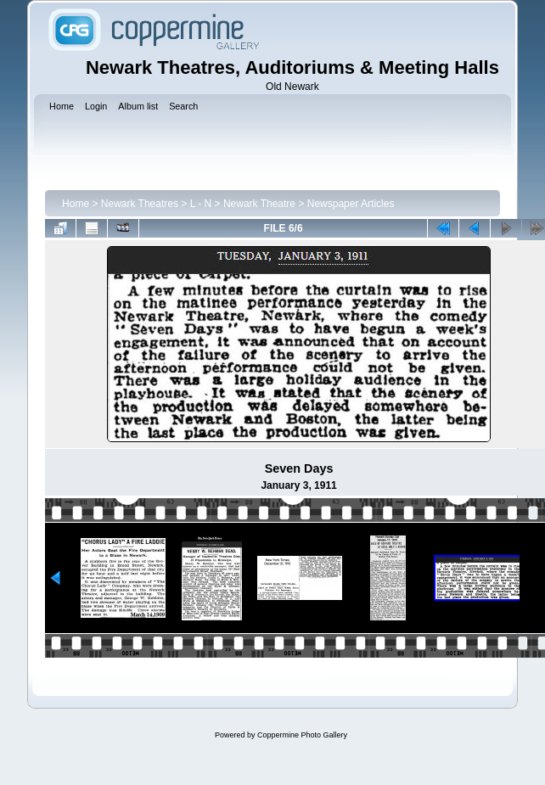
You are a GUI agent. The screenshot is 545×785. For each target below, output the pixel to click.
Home (75, 204)
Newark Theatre (259, 204)
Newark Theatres (139, 204)
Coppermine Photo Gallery (302, 735)
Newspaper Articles (351, 204)
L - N (201, 204)
